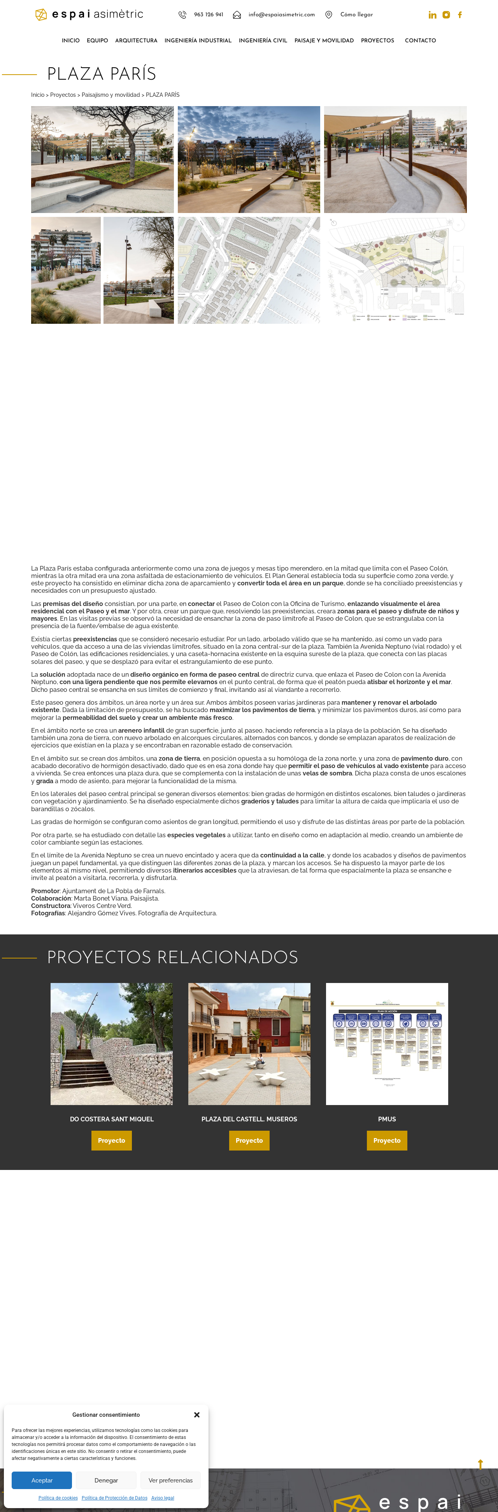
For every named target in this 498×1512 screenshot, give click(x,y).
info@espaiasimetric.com (392, 1415)
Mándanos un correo (383, 1407)
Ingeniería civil (263, 41)
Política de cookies (58, 1498)
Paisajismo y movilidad (111, 95)
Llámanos (367, 1381)
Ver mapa (368, 1448)
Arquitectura (136, 41)
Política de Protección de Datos (114, 1498)
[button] (197, 1415)
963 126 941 (370, 1389)
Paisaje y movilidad (324, 41)
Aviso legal (162, 1498)
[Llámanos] (341, 1384)
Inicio (71, 41)
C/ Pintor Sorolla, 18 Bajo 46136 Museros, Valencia (398, 1436)
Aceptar (42, 1480)
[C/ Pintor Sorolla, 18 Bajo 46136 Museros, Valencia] (341, 1439)
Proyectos (379, 41)
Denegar (106, 1480)
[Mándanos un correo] (341, 1410)
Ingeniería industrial (198, 41)
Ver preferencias (171, 1480)
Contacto (420, 41)
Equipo (97, 41)
